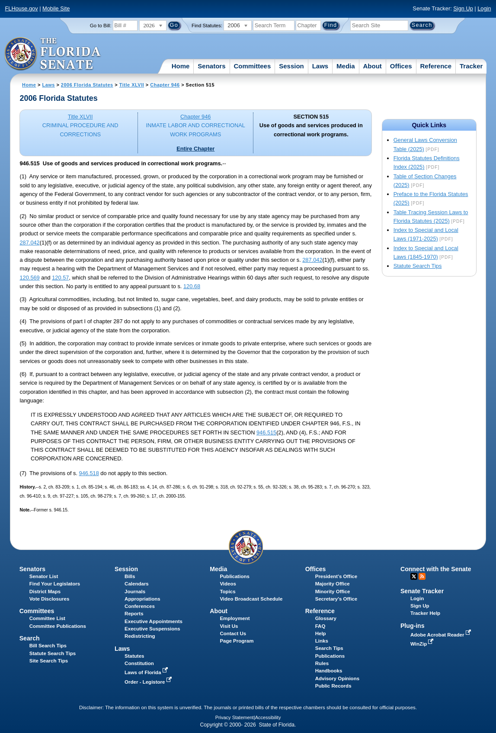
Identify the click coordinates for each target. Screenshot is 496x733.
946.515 (266, 432)
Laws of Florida (147, 672)
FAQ (320, 626)
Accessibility (268, 717)
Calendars (137, 583)
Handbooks (328, 670)
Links (321, 640)
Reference (436, 66)
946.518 (89, 473)
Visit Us (229, 626)
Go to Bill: (101, 25)
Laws (320, 66)
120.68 (191, 286)
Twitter (413, 576)
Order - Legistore (149, 682)
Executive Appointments (153, 621)
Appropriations (142, 598)
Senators (211, 66)
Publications (234, 576)
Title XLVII (131, 84)
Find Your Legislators (54, 583)
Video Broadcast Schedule (251, 598)
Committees (252, 66)
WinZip (422, 643)
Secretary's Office (336, 598)
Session (291, 66)
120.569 (29, 277)
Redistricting (140, 636)
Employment (235, 618)
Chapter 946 (164, 84)
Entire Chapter (195, 148)
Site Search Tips (48, 660)
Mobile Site (56, 8)
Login (484, 8)
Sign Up (463, 8)
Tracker (471, 66)
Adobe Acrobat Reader (441, 634)
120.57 (60, 277)
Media (345, 66)
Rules (322, 663)
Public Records (333, 685)
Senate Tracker (422, 591)
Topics (227, 591)
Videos (228, 583)
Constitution (139, 663)
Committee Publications (57, 626)
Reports (134, 613)
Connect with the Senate (435, 569)
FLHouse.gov (21, 8)
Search (29, 638)
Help (320, 633)
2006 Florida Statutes (87, 84)
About (372, 66)
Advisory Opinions (337, 678)
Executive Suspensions (152, 628)
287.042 (29, 242)
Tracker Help (425, 613)
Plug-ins (412, 625)
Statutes (134, 656)
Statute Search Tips (418, 266)
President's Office (336, 576)
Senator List (43, 576)
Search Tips (329, 648)
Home (181, 66)
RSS (422, 576)
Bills (130, 576)
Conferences (140, 606)
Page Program (236, 640)
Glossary (325, 618)
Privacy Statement (234, 717)
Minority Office (332, 591)
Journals (135, 591)
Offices (401, 66)
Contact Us (233, 633)
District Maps (45, 591)
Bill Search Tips (48, 645)
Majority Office (332, 583)
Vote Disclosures (49, 598)
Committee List (47, 618)
